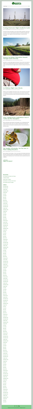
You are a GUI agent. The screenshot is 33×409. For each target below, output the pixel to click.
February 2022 (5, 220)
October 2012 (5, 395)
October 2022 (5, 208)
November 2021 (5, 225)
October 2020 (5, 245)
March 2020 (5, 256)
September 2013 (5, 378)
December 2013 (5, 373)
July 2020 (4, 250)
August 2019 (5, 267)
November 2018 (5, 281)
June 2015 (4, 345)
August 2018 (5, 286)
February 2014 (5, 370)
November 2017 (5, 300)
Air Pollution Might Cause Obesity (13, 88)
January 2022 (5, 222)
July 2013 (4, 381)
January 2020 (5, 259)
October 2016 (5, 320)
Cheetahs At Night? (6, 177)
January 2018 (5, 297)
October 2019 (5, 264)
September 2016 (5, 322)
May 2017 (4, 309)
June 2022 (4, 214)
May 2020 (4, 253)
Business (11, 60)
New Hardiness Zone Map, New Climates (9, 176)
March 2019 (5, 275)
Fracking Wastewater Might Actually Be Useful (16, 28)
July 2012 (4, 400)
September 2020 (5, 247)
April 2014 (4, 367)
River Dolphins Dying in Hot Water (8, 182)
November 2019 (5, 262)
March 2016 (5, 331)
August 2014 (5, 361)
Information (21, 60)
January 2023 (5, 203)
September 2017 (5, 303)
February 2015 (5, 351)
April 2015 (4, 348)
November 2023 (5, 187)
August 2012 (5, 398)
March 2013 (5, 387)
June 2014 (4, 364)
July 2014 (4, 362)
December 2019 (5, 261)
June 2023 (4, 195)
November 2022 (5, 206)
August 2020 (5, 248)
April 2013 (4, 386)
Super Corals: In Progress (7, 179)
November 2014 (5, 356)
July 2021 (4, 231)
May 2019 (4, 272)
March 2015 (5, 350)
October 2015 (5, 339)
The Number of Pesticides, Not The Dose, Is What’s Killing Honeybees (15, 149)
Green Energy (19, 29)
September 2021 (5, 228)
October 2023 (5, 189)
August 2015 (5, 342)
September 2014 (5, 359)
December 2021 (5, 223)
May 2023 (4, 197)
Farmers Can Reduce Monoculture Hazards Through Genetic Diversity (15, 58)
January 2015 (5, 353)
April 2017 (4, 311)
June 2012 (4, 401)
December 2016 (5, 317)
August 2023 (5, 192)
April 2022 (4, 217)
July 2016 (4, 325)
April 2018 (4, 292)
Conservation (12, 151)
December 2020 (5, 242)
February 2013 (5, 389)
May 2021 (4, 234)
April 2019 (4, 273)
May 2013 (4, 384)
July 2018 (4, 287)
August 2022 (5, 211)
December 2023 (5, 186)
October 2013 (5, 376)
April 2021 (4, 236)
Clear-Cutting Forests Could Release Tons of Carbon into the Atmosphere (15, 118)
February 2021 (5, 239)
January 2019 (5, 278)
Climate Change (12, 120)
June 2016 (4, 326)
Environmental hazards (13, 29)
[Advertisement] (9, 167)
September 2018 (5, 284)
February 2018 (5, 295)
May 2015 (4, 347)
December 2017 (5, 298)
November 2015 (5, 337)
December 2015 (5, 336)
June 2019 (4, 270)
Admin (5, 29)
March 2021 (5, 237)
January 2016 (5, 334)
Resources (22, 29)
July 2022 (4, 212)
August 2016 (5, 323)
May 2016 (4, 328)
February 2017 (5, 314)
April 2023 (4, 198)
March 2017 (5, 312)
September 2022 (5, 209)
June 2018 (4, 289)
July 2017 (4, 306)
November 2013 (5, 375)
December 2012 (5, 392)
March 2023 (5, 200)
